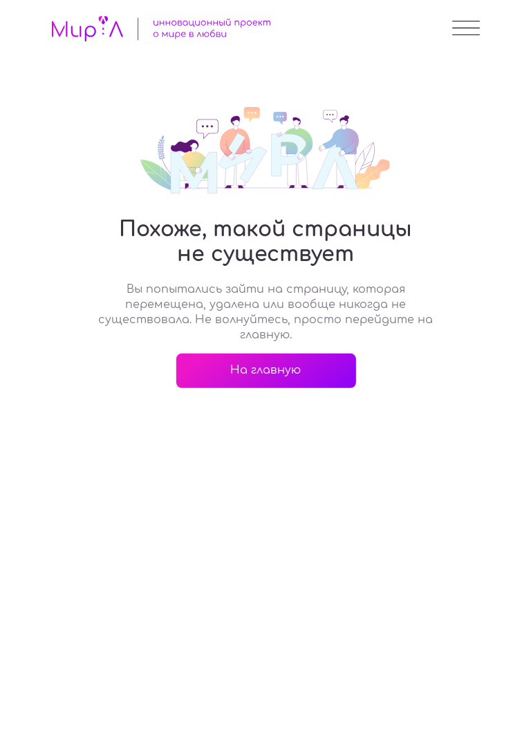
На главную (265, 370)
